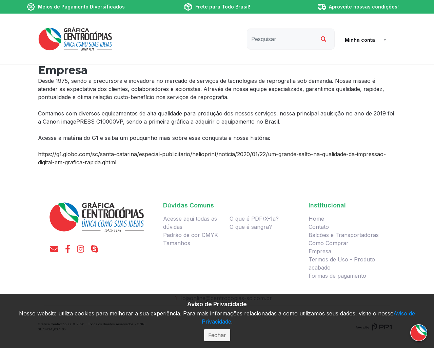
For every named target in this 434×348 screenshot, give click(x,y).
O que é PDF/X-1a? (254, 218)
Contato (319, 226)
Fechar (217, 335)
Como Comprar (329, 243)
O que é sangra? (251, 226)
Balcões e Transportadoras (344, 235)
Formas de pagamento (337, 275)
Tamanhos (176, 243)
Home (316, 218)
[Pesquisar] (281, 39)
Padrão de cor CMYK (190, 235)
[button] (357, 39)
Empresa (320, 251)
